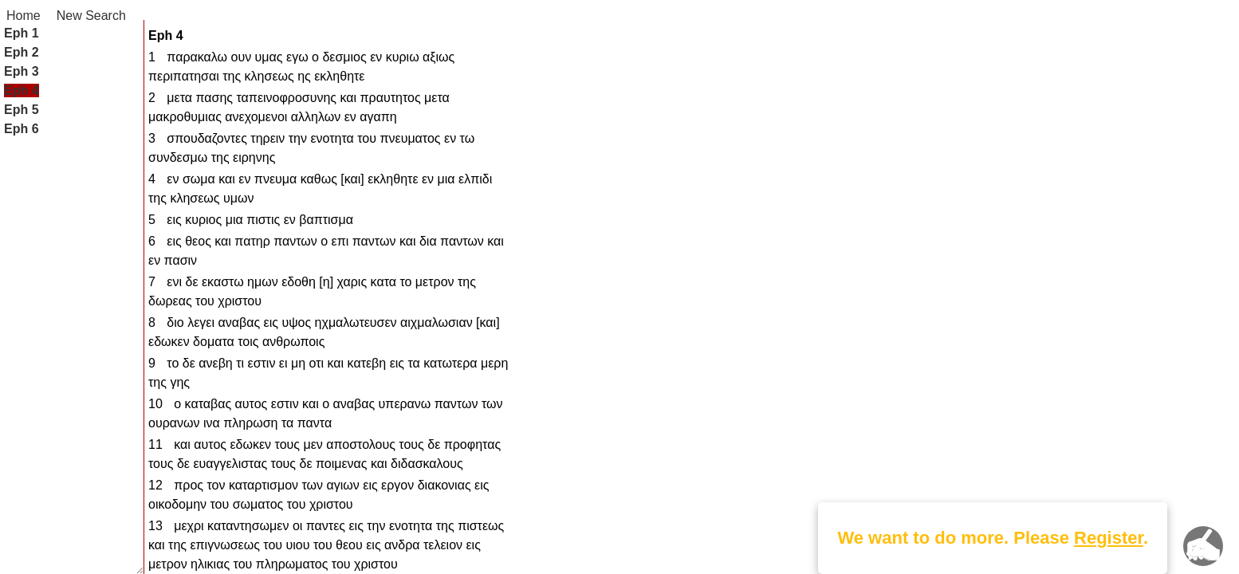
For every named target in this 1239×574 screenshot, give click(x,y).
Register (1108, 538)
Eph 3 (21, 71)
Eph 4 (21, 90)
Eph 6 (21, 129)
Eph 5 (21, 109)
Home (23, 15)
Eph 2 (21, 52)
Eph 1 (21, 33)
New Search (91, 15)
